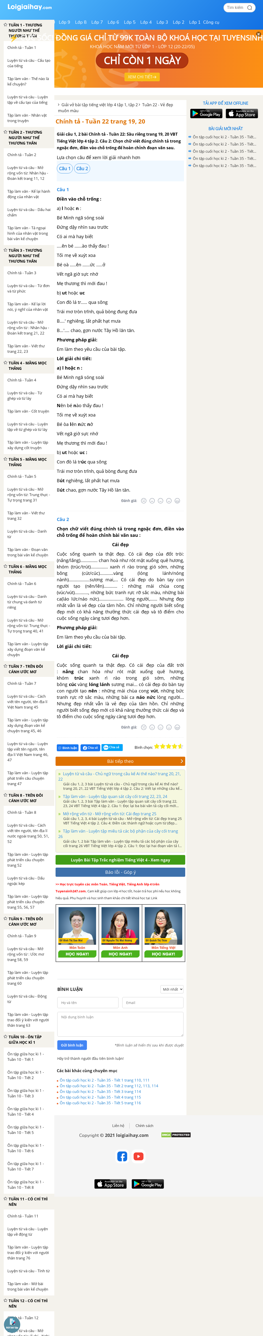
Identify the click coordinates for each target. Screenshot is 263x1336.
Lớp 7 (97, 22)
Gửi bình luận (72, 1045)
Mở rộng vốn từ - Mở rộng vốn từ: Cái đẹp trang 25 (109, 813)
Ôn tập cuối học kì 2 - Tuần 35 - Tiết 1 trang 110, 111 (105, 1080)
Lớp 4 (146, 22)
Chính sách (144, 1125)
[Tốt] (169, 501)
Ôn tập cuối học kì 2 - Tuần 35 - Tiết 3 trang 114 (100, 1091)
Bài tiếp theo (145, 761)
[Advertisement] (225, 204)
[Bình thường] (160, 501)
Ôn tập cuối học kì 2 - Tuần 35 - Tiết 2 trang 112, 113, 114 (109, 1085)
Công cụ (211, 22)
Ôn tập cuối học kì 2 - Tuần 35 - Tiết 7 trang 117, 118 (225, 144)
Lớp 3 (162, 22)
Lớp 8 (81, 22)
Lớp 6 (113, 22)
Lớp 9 (64, 22)
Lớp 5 (130, 22)
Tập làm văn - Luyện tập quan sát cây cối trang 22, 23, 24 (114, 796)
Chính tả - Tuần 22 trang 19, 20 (100, 121)
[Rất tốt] (177, 501)
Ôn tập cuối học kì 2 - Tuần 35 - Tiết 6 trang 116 (225, 151)
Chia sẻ (90, 748)
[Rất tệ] (144, 501)
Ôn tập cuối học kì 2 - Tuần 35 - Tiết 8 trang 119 (225, 136)
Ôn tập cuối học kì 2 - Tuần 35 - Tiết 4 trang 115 (100, 1097)
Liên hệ (118, 1125)
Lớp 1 (195, 22)
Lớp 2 (178, 22)
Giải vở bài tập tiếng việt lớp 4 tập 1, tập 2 (99, 104)
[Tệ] (152, 501)
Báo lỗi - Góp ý (120, 872)
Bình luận (67, 748)
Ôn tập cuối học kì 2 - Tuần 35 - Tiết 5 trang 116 (100, 1102)
